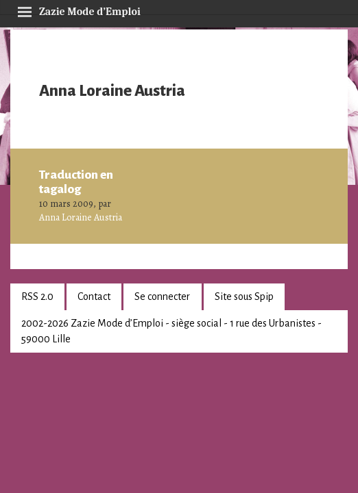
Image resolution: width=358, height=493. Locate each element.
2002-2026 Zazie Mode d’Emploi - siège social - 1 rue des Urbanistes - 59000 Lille (171, 331)
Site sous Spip (244, 296)
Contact (93, 296)
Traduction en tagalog (76, 182)
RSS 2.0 (37, 296)
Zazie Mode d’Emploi (79, 9)
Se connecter (162, 296)
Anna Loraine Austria (80, 217)
